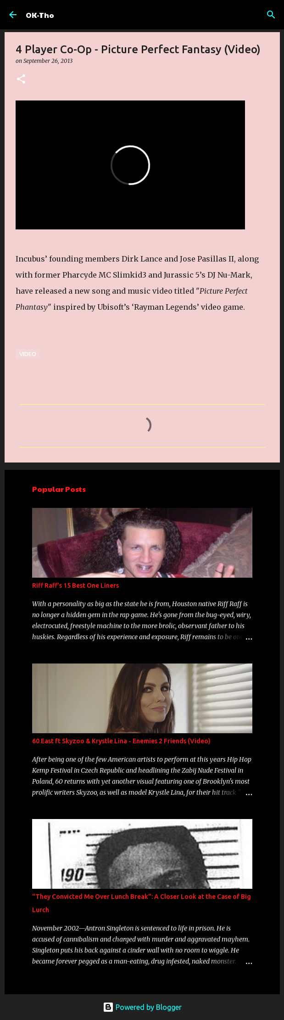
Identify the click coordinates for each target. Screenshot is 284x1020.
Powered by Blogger (142, 1007)
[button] (21, 79)
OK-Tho (40, 15)
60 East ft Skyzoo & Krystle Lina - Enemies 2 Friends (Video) (121, 741)
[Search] (271, 15)
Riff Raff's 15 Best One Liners (75, 585)
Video (27, 354)
